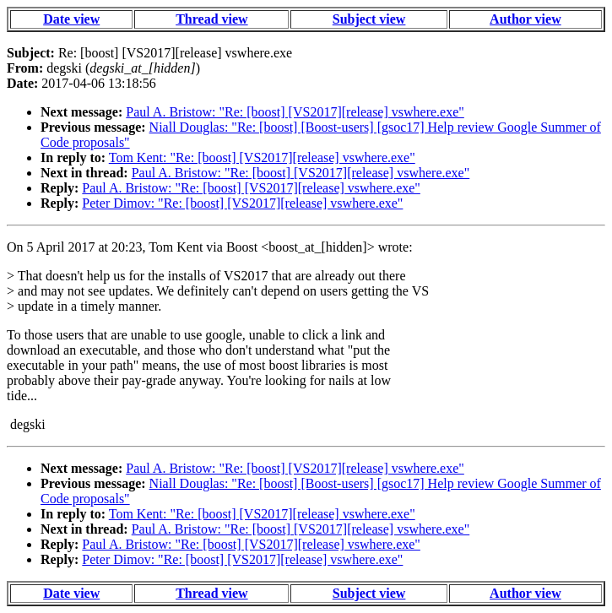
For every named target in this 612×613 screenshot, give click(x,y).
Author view (525, 19)
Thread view (211, 19)
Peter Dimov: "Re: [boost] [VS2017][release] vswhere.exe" (242, 203)
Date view (71, 19)
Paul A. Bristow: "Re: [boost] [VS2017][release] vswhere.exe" (295, 112)
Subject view (369, 19)
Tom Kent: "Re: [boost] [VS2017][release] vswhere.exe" (262, 157)
